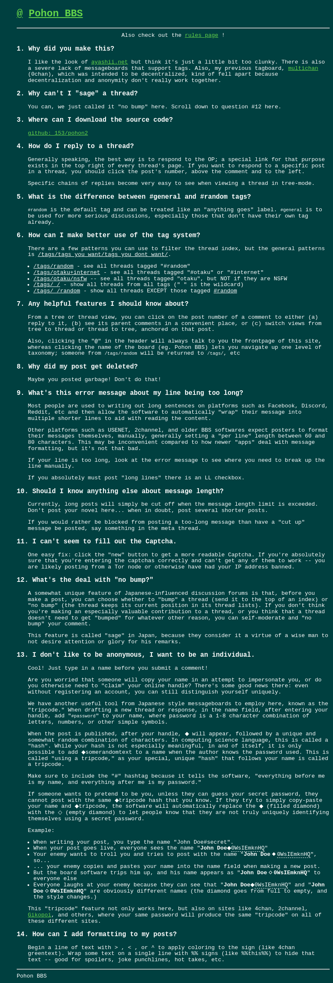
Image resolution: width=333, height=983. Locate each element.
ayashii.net (109, 62)
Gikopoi (39, 915)
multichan (303, 68)
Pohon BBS (56, 13)
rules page (201, 35)
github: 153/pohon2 (58, 133)
